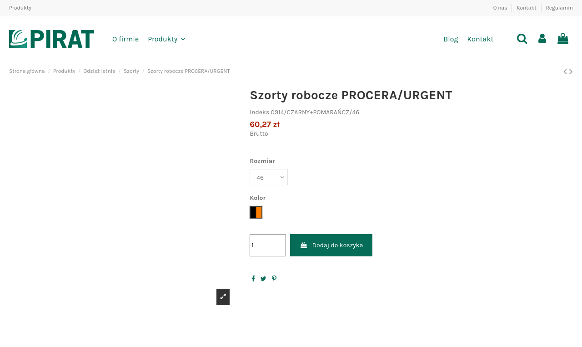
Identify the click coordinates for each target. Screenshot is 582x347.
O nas (501, 8)
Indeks (259, 112)
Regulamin (559, 8)
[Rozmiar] (269, 177)
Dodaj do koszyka (331, 245)
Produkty (20, 8)
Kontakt (527, 8)
